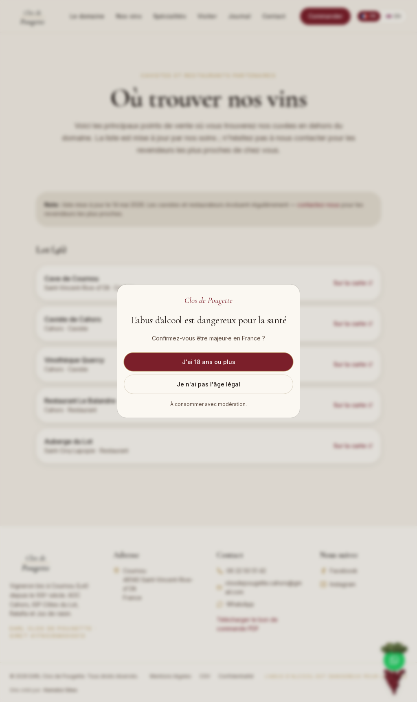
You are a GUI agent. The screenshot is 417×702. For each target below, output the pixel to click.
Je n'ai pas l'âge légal (208, 383)
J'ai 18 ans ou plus (208, 361)
